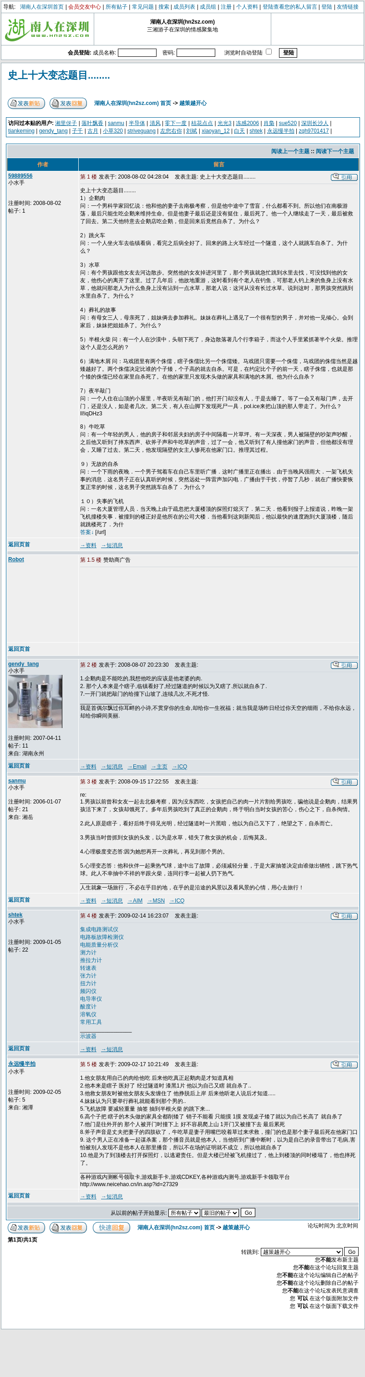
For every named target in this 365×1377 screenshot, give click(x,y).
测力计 (88, 952)
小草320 (113, 131)
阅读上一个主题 (290, 151)
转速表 (88, 968)
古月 (92, 131)
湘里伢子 (66, 123)
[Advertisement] (126, 605)
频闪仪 (88, 991)
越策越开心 (193, 103)
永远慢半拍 (280, 131)
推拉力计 (91, 960)
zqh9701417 (314, 131)
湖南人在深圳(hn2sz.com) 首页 (132, 103)
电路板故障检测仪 (102, 937)
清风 (155, 123)
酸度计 (88, 1006)
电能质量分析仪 (99, 945)
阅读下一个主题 (335, 151)
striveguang (141, 131)
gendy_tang (53, 131)
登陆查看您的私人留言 (290, 7)
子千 (77, 131)
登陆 (326, 7)
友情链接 (348, 7)
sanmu (116, 123)
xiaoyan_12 (215, 131)
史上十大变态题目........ (59, 75)
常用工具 (91, 1022)
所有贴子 (116, 7)
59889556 (20, 176)
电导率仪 (91, 999)
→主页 (159, 766)
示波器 (88, 1036)
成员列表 (184, 7)
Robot (16, 559)
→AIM (134, 901)
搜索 (163, 7)
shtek (256, 131)
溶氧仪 (88, 1014)
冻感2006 (247, 123)
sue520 (288, 123)
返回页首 (19, 544)
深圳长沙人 (315, 123)
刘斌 (191, 131)
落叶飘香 (92, 123)
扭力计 (88, 983)
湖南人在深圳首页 (42, 7)
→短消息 (112, 545)
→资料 (88, 545)
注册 (226, 7)
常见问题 (143, 7)
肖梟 (269, 123)
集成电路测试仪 (99, 929)
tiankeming (21, 131)
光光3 (225, 123)
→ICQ (179, 766)
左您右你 (171, 131)
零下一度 (176, 123)
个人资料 (247, 7)
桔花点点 (202, 123)
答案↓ (87, 532)
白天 (239, 131)
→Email (137, 766)
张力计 (88, 976)
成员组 (208, 7)
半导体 (137, 123)
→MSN (156, 901)
